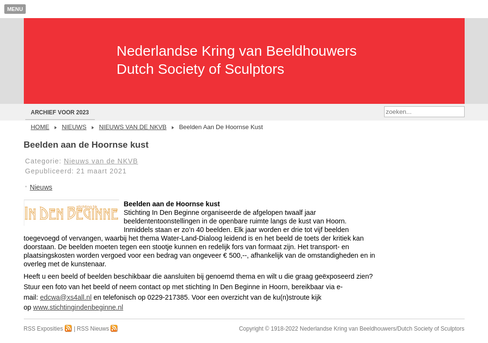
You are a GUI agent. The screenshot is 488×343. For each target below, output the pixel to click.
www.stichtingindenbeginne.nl (78, 307)
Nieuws (74, 127)
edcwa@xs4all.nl (66, 297)
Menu (15, 9)
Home (40, 127)
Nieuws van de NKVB (133, 127)
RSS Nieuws (97, 328)
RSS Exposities (48, 328)
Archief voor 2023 (60, 112)
